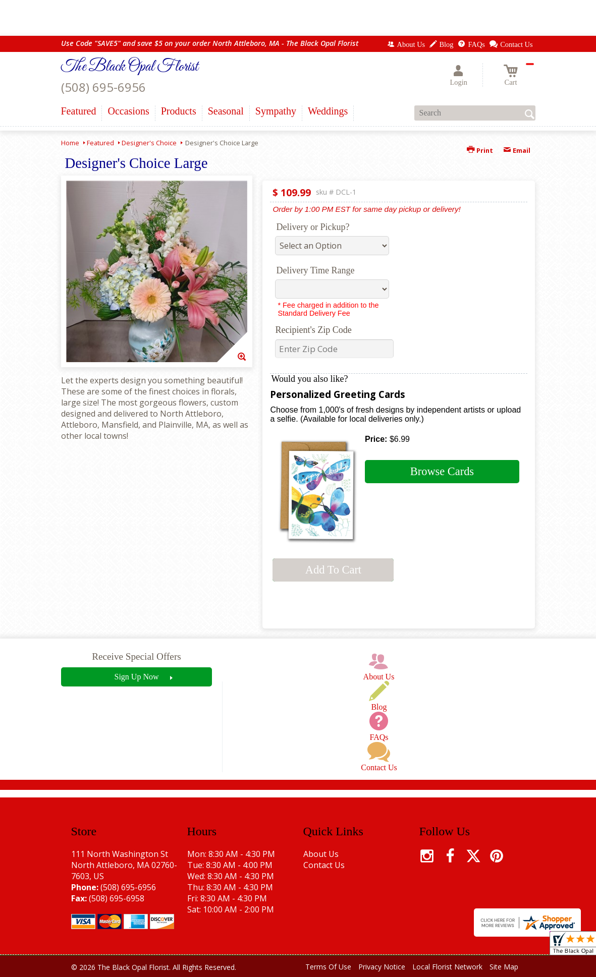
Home (70, 142)
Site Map (504, 966)
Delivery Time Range (315, 270)
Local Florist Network (447, 966)
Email (516, 150)
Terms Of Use (328, 966)
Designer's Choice (149, 142)
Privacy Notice (381, 966)
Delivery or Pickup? (312, 227)
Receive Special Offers (136, 656)
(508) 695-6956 (103, 87)
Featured (100, 142)
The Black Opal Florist (129, 67)
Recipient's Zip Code (313, 330)
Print (480, 150)
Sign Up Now (136, 676)
